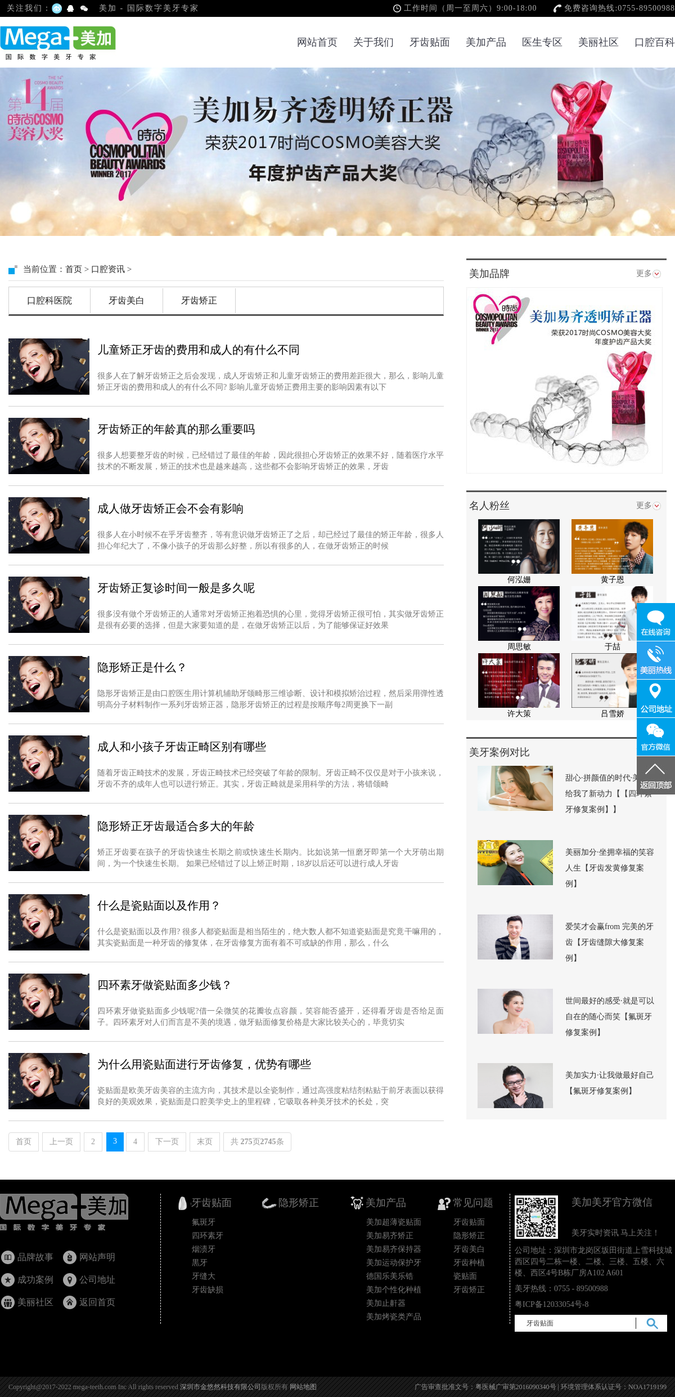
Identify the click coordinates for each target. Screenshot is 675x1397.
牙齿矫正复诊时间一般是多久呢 (176, 588)
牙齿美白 (127, 300)
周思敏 (519, 646)
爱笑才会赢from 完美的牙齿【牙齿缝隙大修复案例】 (609, 942)
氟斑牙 (203, 1222)
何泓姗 (519, 579)
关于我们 (373, 42)
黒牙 (200, 1262)
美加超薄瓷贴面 (393, 1222)
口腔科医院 (49, 300)
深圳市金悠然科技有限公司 (220, 1387)
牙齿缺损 (207, 1290)
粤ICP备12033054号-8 (551, 1304)
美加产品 (486, 42)
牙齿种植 (469, 1262)
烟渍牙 (203, 1249)
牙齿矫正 (199, 300)
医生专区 (542, 42)
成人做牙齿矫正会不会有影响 (170, 508)
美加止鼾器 (386, 1303)
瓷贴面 (465, 1276)
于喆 (612, 646)
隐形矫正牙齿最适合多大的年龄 (176, 826)
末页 (205, 1141)
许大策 (519, 713)
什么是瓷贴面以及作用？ (159, 905)
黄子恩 (612, 579)
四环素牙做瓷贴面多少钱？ (164, 985)
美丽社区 (598, 42)
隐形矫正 (469, 1235)
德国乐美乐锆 (389, 1276)
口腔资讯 (108, 269)
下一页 (167, 1141)
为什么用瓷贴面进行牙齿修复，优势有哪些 (204, 1064)
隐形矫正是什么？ (142, 667)
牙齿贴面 (430, 42)
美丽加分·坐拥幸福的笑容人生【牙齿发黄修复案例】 (609, 868)
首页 (73, 269)
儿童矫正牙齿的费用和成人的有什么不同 (198, 349)
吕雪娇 (612, 713)
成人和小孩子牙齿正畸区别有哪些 (181, 746)
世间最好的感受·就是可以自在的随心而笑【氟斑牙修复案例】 (609, 1017)
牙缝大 (203, 1276)
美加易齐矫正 (389, 1235)
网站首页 (317, 42)
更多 (644, 273)
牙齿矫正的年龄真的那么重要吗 (176, 429)
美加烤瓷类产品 (393, 1317)
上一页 (61, 1141)
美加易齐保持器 (393, 1249)
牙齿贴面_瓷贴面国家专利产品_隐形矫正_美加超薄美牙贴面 (74, 1215)
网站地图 (303, 1387)
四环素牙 (207, 1235)
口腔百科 (654, 42)
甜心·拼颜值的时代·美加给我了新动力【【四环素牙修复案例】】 (608, 794)
